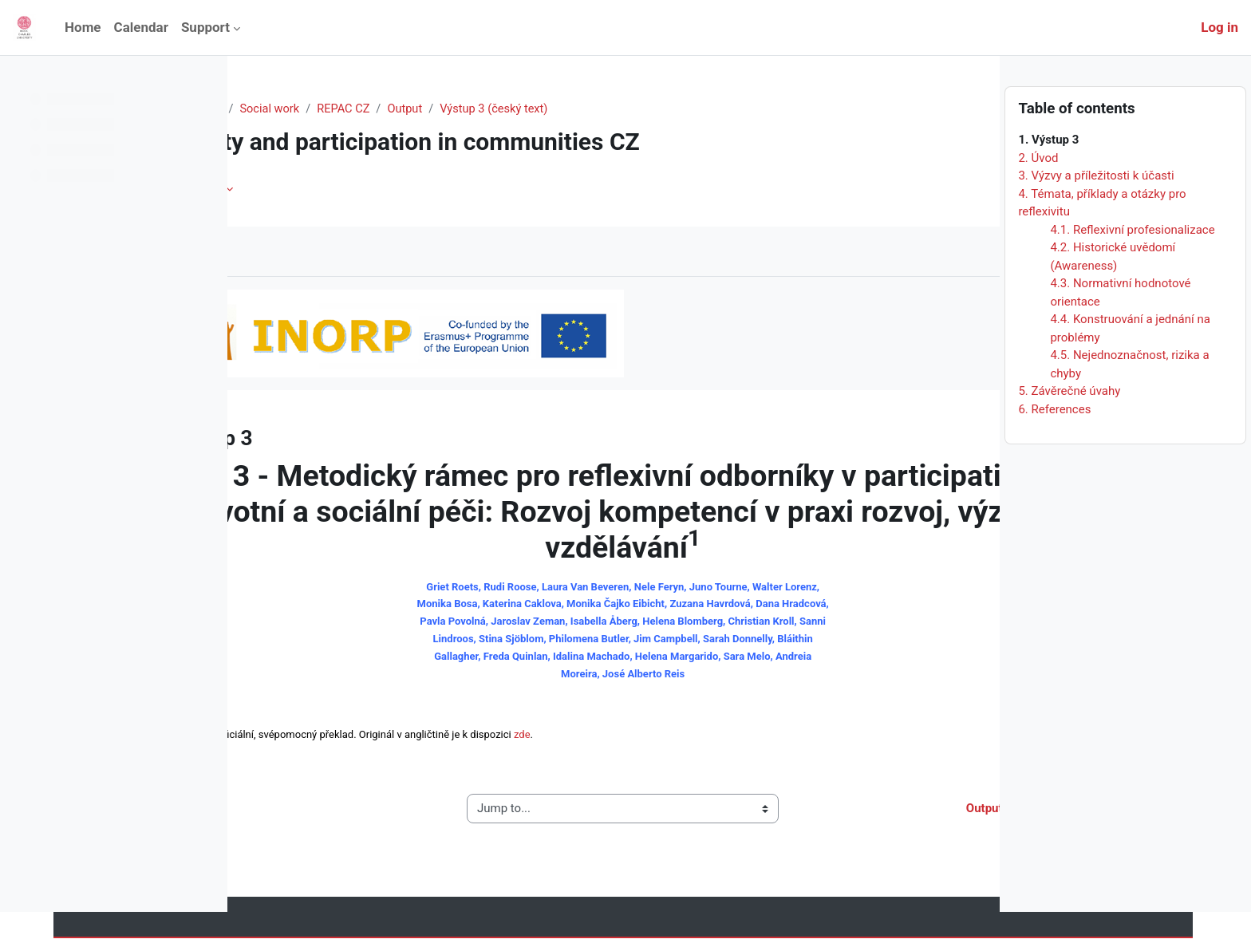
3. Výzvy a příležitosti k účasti (1096, 206)
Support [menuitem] (205, 27)
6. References (1054, 439)
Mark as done (310, 252)
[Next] (981, 433)
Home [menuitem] (83, 27)
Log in (1219, 27)
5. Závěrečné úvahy (1069, 422)
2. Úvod (1038, 188)
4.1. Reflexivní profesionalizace (1132, 260)
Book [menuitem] (285, 189)
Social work (401, 109)
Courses (331, 109)
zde (649, 739)
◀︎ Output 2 (301, 813)
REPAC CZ (476, 109)
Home (274, 109)
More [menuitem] (339, 189)
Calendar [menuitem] (141, 27)
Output (539, 109)
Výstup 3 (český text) (630, 109)
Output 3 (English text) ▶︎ (888, 813)
